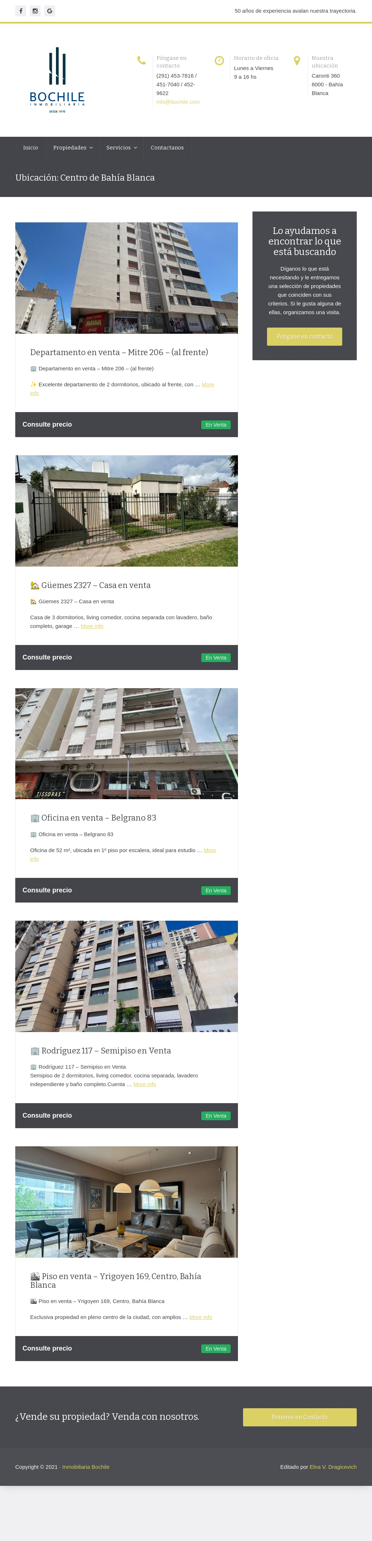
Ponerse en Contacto (300, 1436)
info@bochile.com (181, 102)
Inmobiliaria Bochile (85, 1486)
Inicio (30, 147)
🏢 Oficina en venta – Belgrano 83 (93, 827)
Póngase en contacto (306, 359)
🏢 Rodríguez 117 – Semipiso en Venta (100, 1063)
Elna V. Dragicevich (333, 1486)
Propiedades (70, 147)
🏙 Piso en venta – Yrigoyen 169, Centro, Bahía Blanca (115, 1295)
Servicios (119, 147)
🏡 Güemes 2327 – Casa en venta (90, 591)
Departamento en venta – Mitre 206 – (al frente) (119, 355)
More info (92, 632)
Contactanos (167, 147)
